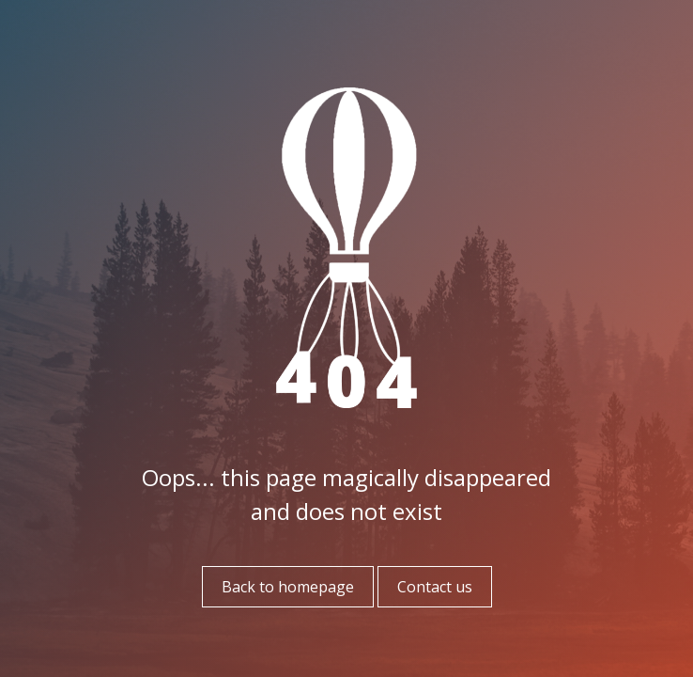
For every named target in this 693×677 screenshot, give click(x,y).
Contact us (434, 586)
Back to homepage (288, 586)
